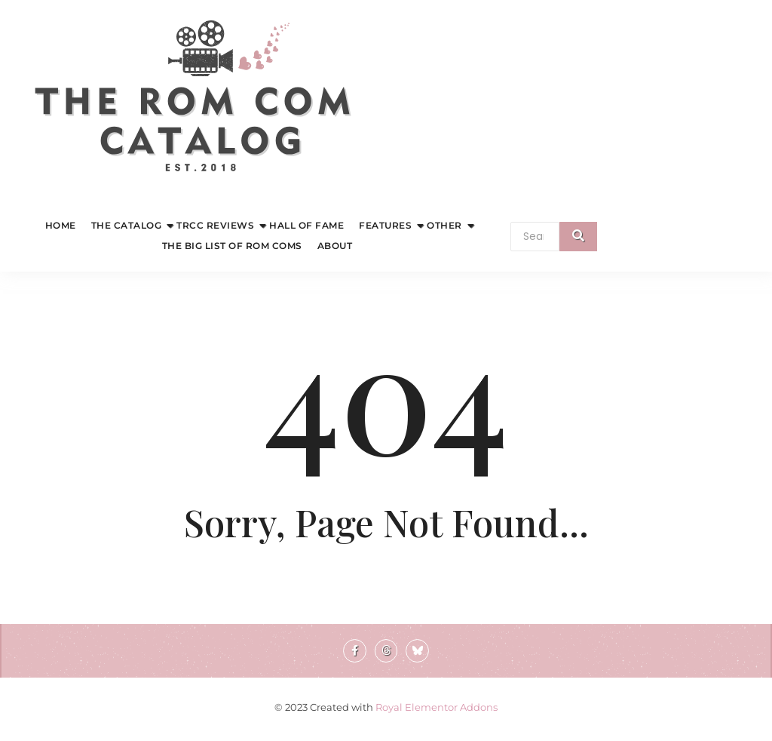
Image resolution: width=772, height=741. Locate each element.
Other (446, 225)
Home (60, 225)
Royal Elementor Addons (436, 707)
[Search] (534, 236)
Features (387, 225)
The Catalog (128, 225)
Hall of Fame (306, 225)
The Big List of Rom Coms (232, 245)
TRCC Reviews (217, 225)
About (335, 245)
